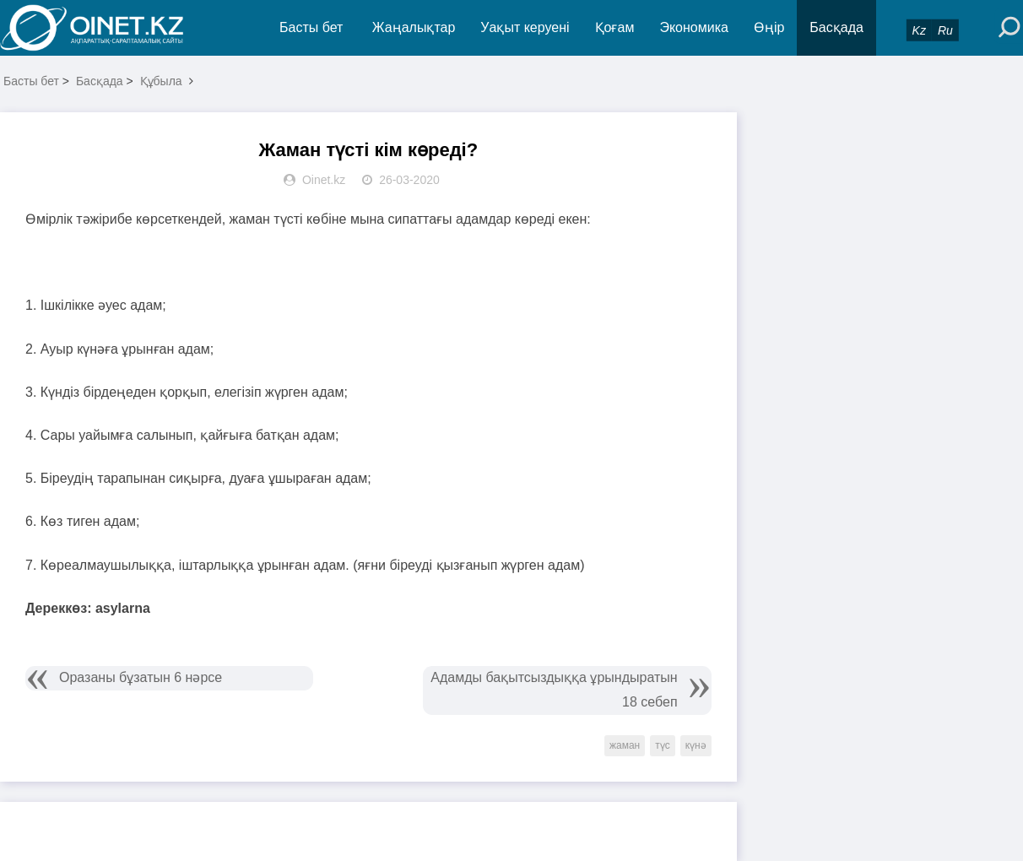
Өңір (769, 27)
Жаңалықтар (414, 27)
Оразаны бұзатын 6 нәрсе (140, 677)
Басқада (836, 27)
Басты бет (311, 27)
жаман (624, 745)
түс (662, 745)
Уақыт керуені (524, 27)
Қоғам (615, 27)
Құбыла (161, 81)
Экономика (693, 27)
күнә (695, 745)
